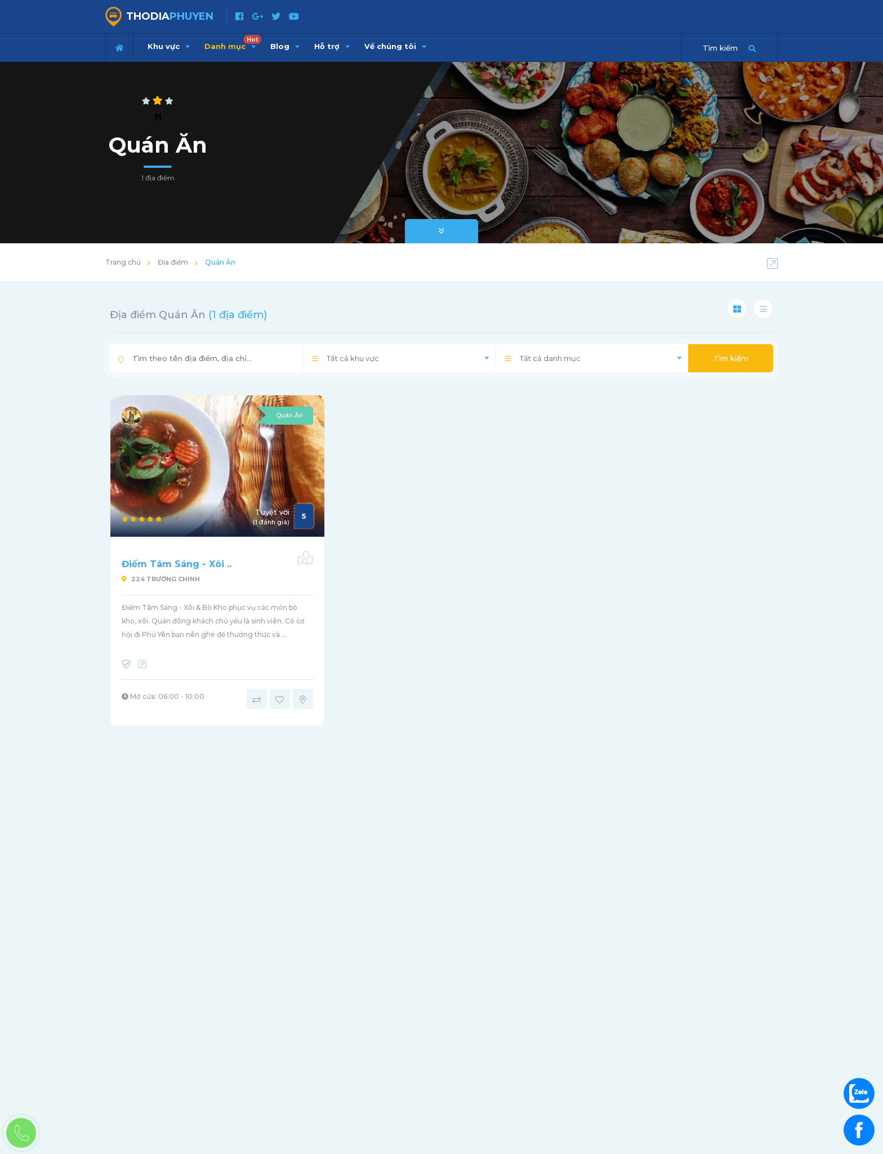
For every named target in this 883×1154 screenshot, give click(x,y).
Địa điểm (173, 262)
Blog (285, 46)
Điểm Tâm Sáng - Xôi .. (176, 564)
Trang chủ (123, 262)
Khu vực (169, 46)
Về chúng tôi (395, 46)
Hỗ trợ (332, 46)
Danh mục (232, 43)
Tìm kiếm (730, 358)
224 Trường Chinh (161, 579)
